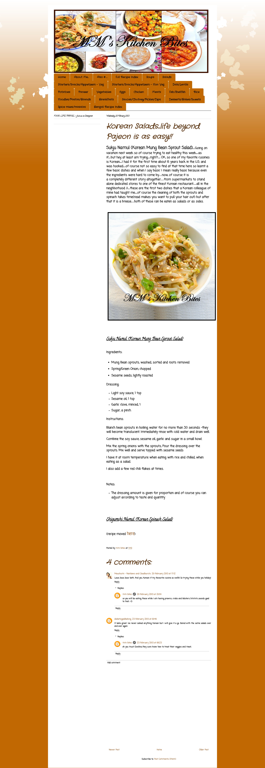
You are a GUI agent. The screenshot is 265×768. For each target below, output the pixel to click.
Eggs (122, 92)
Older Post (204, 749)
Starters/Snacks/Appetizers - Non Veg (138, 85)
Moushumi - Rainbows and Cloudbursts (132, 573)
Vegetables (103, 92)
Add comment (113, 662)
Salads (166, 77)
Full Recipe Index (127, 77)
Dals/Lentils (180, 85)
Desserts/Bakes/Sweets (185, 99)
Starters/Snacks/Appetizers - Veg (81, 85)
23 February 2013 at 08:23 (149, 642)
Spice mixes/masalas (72, 107)
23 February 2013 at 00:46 (144, 619)
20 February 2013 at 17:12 (163, 573)
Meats (156, 92)
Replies (120, 588)
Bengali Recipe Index (108, 107)
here (130, 534)
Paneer (83, 92)
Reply (116, 582)
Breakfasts (106, 99)
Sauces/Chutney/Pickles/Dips (141, 99)
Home (62, 77)
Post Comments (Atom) (165, 759)
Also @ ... (102, 77)
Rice (196, 92)
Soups (150, 77)
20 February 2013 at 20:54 (149, 594)
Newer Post (114, 749)
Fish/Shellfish (177, 92)
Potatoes (64, 92)
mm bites (127, 594)
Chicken (139, 92)
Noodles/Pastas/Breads (74, 99)
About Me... (81, 77)
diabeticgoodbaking (122, 619)
